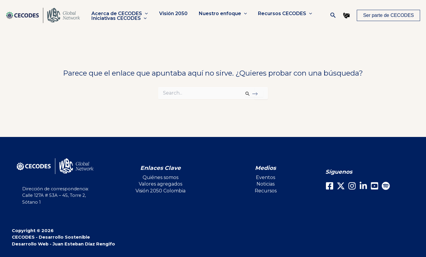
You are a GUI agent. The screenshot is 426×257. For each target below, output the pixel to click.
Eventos (265, 177)
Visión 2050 (170, 13)
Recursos (266, 191)
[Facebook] (329, 186)
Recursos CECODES (279, 13)
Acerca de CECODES (119, 13)
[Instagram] (352, 186)
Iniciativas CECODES (118, 18)
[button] (144, 13)
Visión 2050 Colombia (160, 191)
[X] (341, 186)
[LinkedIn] (363, 186)
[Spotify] (386, 186)
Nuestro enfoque (218, 13)
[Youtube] (374, 186)
